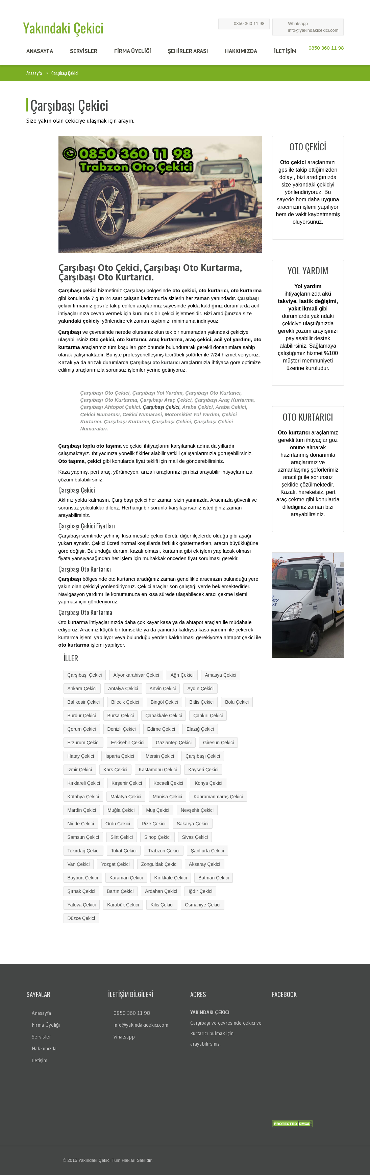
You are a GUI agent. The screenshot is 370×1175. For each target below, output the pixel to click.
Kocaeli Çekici (168, 783)
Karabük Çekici (123, 904)
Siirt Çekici (121, 837)
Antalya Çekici (123, 688)
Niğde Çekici (81, 823)
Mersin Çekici (160, 756)
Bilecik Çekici (125, 702)
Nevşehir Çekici (197, 810)
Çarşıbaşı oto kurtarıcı (155, 362)
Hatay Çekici (81, 756)
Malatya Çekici (125, 796)
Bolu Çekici (237, 702)
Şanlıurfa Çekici (207, 850)
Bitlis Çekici (202, 702)
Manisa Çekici (167, 796)
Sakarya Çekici (192, 823)
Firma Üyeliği (46, 1025)
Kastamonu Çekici (158, 769)
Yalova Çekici (82, 904)
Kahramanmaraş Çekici (218, 796)
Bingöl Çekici (164, 702)
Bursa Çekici (120, 715)
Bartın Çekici (120, 891)
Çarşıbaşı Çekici (161, 407)
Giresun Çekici (218, 742)
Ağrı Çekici (182, 675)
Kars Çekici (115, 769)
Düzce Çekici (81, 918)
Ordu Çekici (117, 823)
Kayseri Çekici (203, 769)
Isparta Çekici (119, 756)
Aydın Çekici (200, 688)
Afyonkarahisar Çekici (136, 675)
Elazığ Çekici (200, 729)
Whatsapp (298, 23)
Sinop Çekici (157, 837)
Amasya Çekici (221, 675)
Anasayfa (34, 73)
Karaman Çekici (126, 877)
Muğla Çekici (120, 810)
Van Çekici (79, 864)
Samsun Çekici (83, 837)
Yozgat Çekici (115, 864)
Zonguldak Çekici (159, 864)
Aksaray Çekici (204, 864)
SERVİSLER (83, 51)
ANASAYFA (39, 51)
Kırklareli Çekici (84, 783)
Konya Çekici (208, 783)
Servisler (41, 1036)
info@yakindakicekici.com (313, 30)
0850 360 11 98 (249, 23)
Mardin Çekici (82, 810)
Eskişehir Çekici (127, 742)
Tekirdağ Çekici (84, 850)
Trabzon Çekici (163, 850)
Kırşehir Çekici (127, 783)
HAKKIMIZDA (241, 51)
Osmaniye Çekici (202, 904)
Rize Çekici (153, 823)
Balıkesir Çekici (84, 702)
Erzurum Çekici (84, 742)
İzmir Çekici (80, 769)
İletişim (40, 1060)
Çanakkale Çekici (163, 715)
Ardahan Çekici (161, 891)
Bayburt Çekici (83, 877)
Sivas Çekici (195, 837)
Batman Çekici (213, 877)
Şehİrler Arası (188, 51)
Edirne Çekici (161, 729)
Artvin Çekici (163, 688)
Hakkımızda (44, 1048)
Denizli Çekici (121, 729)
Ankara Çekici (82, 688)
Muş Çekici (157, 810)
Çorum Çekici (82, 729)
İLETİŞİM (285, 51)
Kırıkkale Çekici (170, 877)
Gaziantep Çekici (174, 742)
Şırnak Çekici (81, 891)
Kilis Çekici (161, 904)
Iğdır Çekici (200, 891)
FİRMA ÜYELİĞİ (132, 51)
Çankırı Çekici (208, 715)
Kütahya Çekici (83, 796)
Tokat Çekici (123, 850)
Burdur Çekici (82, 715)
